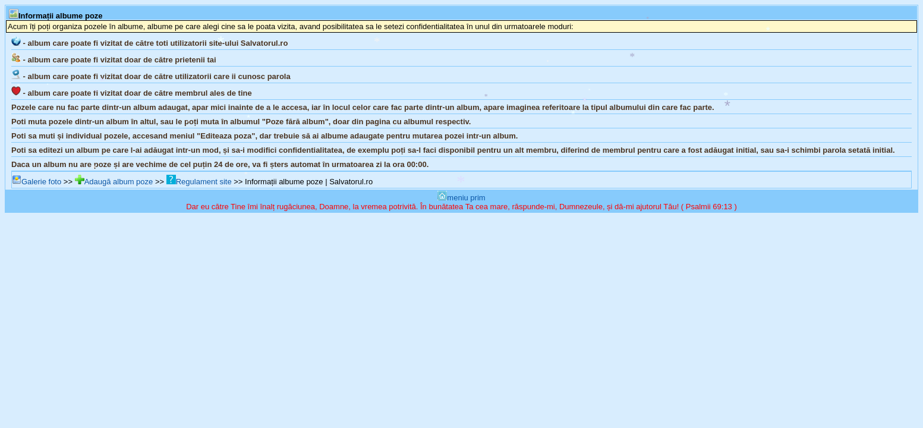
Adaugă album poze (114, 181)
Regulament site (199, 181)
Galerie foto (36, 181)
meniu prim (461, 197)
